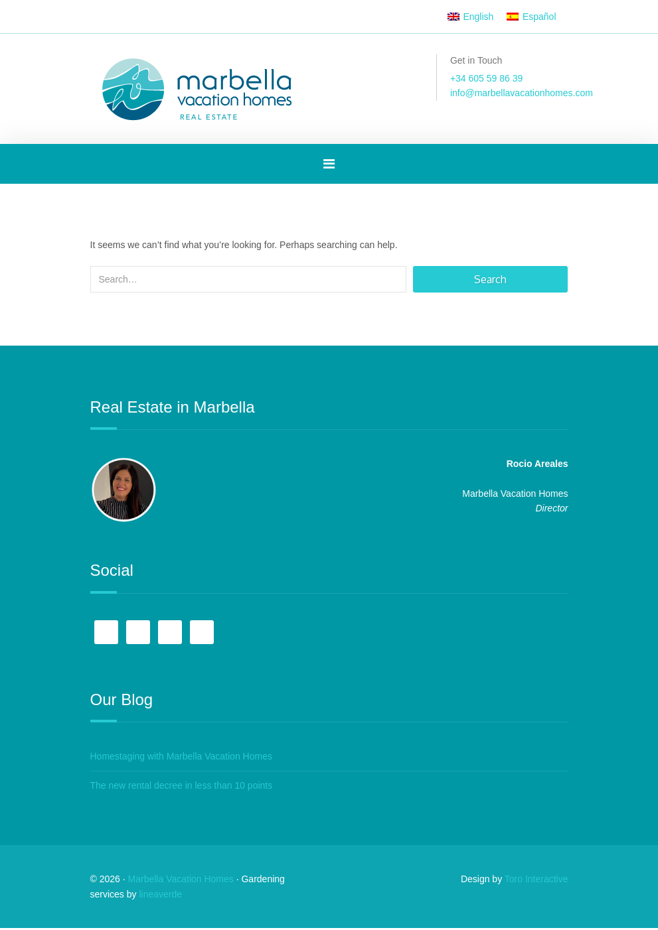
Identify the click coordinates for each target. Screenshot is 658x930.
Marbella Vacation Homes (181, 881)
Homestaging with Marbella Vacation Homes (181, 757)
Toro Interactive (536, 881)
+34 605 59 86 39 (486, 78)
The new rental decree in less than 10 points (181, 786)
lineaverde (160, 896)
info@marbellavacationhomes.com (521, 93)
